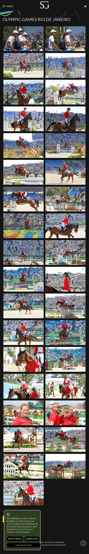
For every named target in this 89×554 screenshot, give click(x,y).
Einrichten (32, 539)
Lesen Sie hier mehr (23, 545)
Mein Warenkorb (85, 6)
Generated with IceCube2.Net (53, 545)
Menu (8, 6)
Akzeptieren (15, 539)
